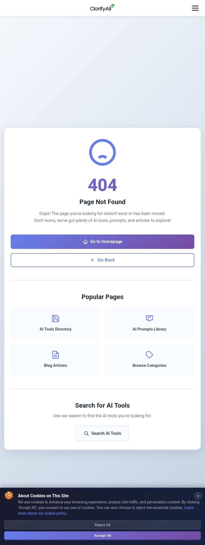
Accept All (102, 536)
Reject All (103, 526)
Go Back (102, 260)
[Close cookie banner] (198, 496)
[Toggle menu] (195, 8)
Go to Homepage (102, 241)
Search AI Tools (102, 433)
